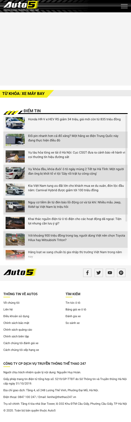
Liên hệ (8, 309)
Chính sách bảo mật (16, 323)
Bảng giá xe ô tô (76, 309)
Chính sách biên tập (16, 336)
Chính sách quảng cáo (17, 330)
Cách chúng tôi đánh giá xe (20, 343)
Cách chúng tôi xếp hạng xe (21, 350)
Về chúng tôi (11, 303)
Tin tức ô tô (73, 303)
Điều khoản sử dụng (16, 316)
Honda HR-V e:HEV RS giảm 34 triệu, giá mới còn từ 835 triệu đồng (74, 119)
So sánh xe (73, 323)
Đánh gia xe (73, 316)
